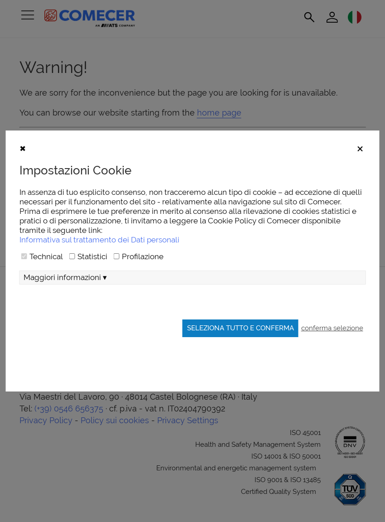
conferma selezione (332, 328)
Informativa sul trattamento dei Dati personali (99, 239)
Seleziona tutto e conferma (240, 328)
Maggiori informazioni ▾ (65, 277)
